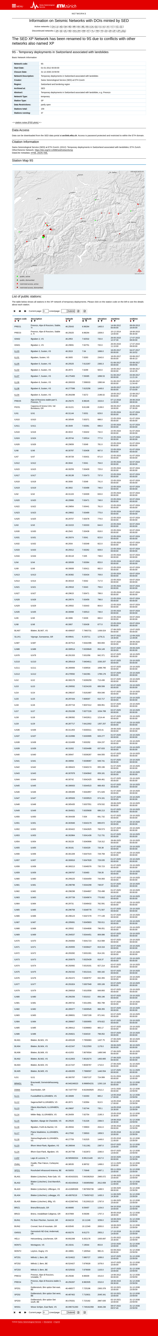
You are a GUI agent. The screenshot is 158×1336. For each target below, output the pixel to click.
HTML (33, 153)
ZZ (121, 26)
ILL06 (16, 382)
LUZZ (16, 1158)
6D (70, 30)
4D (61, 26)
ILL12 (16, 1102)
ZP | (119, 30)
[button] (17, 6)
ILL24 (16, 1152)
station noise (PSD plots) (27, 122)
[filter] (18, 321)
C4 (92, 26)
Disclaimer (48, 1322)
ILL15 (16, 1121)
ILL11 (16, 1096)
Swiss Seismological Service (29, 1322)
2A (57, 30)
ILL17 (16, 1133)
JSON (40, 153)
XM (83, 30)
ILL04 (16, 395)
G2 (96, 26)
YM (97, 30)
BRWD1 (17, 1083)
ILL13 (16, 1108)
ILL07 (16, 376)
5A (65, 26)
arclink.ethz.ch (69, 135)
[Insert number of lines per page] (64, 311)
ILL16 (16, 1127)
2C (65, 30)
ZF (114, 30)
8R (74, 26)
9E (83, 26)
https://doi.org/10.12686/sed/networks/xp (54, 150)
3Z (61, 30)
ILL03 (16, 351)
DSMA (17, 1090)
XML (45, 153)
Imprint (57, 1322)
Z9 (110, 30)
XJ (103, 26)
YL (92, 30)
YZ (117, 26)
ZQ (123, 30)
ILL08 (16, 388)
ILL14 (16, 1114)
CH (53, 26)
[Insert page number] (46, 311)
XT (88, 30)
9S (87, 26)
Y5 (101, 30)
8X (78, 26)
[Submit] (71, 311)
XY (108, 26)
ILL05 (16, 364)
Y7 (112, 26)
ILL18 (16, 1139)
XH (78, 30)
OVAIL (17, 1164)
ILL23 (16, 1145)
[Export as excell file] (78, 311)
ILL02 (16, 370)
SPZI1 (17, 1170)
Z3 (106, 30)
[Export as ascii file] (84, 311)
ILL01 (16, 357)
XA (74, 30)
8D (70, 26)
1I (57, 26)
